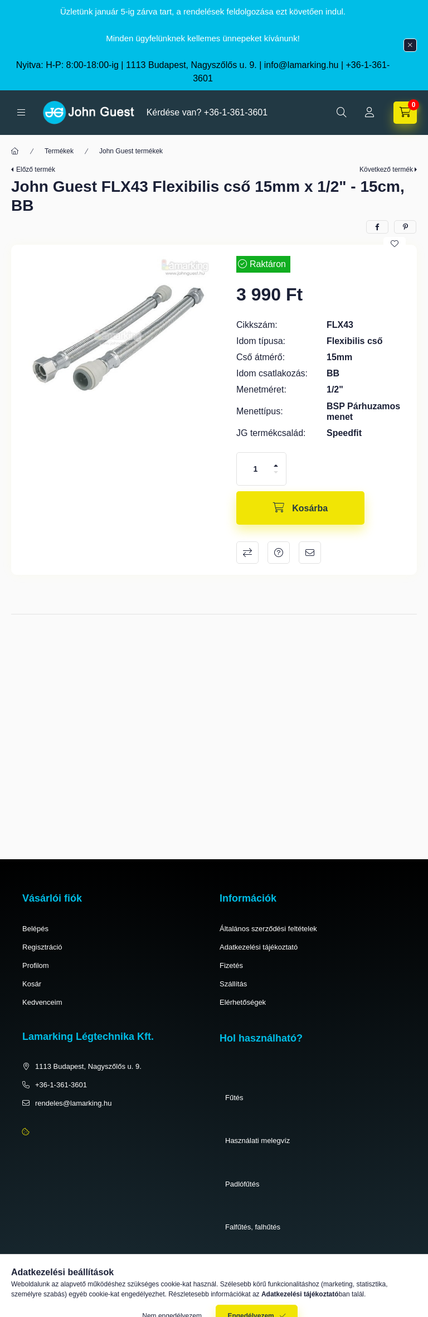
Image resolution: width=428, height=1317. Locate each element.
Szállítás (233, 984)
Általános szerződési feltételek (268, 928)
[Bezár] (410, 45)
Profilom (35, 965)
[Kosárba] (300, 508)
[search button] (341, 112)
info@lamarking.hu (301, 65)
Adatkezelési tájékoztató (259, 947)
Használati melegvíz (257, 1140)
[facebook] (377, 227)
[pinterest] (405, 227)
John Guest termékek (131, 151)
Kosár (31, 984)
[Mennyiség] (256, 469)
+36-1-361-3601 (236, 112)
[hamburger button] (21, 112)
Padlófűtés (242, 1184)
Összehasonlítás (247, 552)
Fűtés (234, 1097)
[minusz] (275, 472)
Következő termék (386, 169)
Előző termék (35, 169)
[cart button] (405, 112)
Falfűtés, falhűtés (252, 1227)
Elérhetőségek (243, 1002)
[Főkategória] (15, 151)
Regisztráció (42, 947)
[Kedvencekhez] (394, 243)
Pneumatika (244, 1270)
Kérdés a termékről (279, 552)
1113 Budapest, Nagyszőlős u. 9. (88, 1066)
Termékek (59, 151)
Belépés (35, 928)
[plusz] (275, 465)
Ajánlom (310, 552)
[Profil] (369, 112)
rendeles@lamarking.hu (73, 1103)
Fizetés (231, 965)
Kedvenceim (42, 1002)
